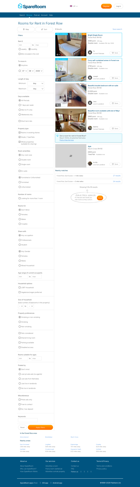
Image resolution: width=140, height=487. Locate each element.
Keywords (22, 416)
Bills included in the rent (30, 54)
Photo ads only (26, 400)
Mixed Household (27, 265)
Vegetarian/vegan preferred (31, 292)
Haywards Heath (76, 449)
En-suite (24, 171)
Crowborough (49, 449)
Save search (117, 29)
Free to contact (26, 404)
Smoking (24, 322)
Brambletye (48, 437)
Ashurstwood (24, 437)
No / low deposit (27, 409)
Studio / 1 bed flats (28, 137)
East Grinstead (24, 444)
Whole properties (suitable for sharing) (28, 143)
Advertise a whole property (55, 471)
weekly (24, 49)
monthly (34, 49)
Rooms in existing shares (30, 133)
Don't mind (25, 369)
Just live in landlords (29, 383)
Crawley (98, 444)
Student (24, 245)
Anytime (24, 65)
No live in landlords (28, 388)
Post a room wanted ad (53, 469)
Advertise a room (51, 466)
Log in (118, 6)
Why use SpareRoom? (28, 469)
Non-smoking (26, 327)
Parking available (27, 343)
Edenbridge (74, 444)
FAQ (72, 469)
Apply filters (40, 427)
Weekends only (27, 115)
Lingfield (48, 444)
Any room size (26, 155)
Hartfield (22, 449)
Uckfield (98, 449)
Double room (26, 160)
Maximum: (22, 89)
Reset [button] (22, 427)
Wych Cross (74, 437)
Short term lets (26, 121)
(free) (29, 483)
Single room (25, 164)
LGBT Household (27, 287)
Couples (24, 224)
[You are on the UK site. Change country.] (74, 6)
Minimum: (22, 83)
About (26, 466)
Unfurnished (25, 187)
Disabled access (27, 347)
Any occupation (27, 235)
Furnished (25, 182)
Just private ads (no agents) (31, 374)
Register (106, 6)
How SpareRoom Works (29, 471)
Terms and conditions (104, 466)
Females (24, 214)
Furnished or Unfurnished (30, 177)
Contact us (75, 466)
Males (23, 219)
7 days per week (27, 105)
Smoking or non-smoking (30, 317)
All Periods (25, 100)
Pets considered (27, 333)
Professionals (26, 240)
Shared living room (28, 338)
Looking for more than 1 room (32, 198)
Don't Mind (25, 210)
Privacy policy (101, 469)
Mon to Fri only (26, 110)
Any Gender (25, 251)
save (100, 198)
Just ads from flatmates (30, 379)
